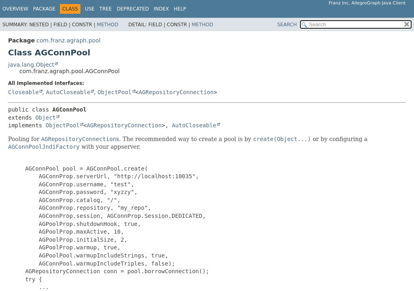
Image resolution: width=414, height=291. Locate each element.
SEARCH (287, 24)
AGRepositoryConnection (176, 92)
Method (107, 24)
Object (45, 117)
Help (180, 9)
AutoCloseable (68, 92)
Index (161, 9)
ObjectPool (114, 92)
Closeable (23, 92)
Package (44, 9)
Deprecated (133, 9)
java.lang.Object (31, 64)
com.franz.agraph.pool (68, 40)
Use (90, 9)
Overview (15, 9)
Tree (105, 9)
